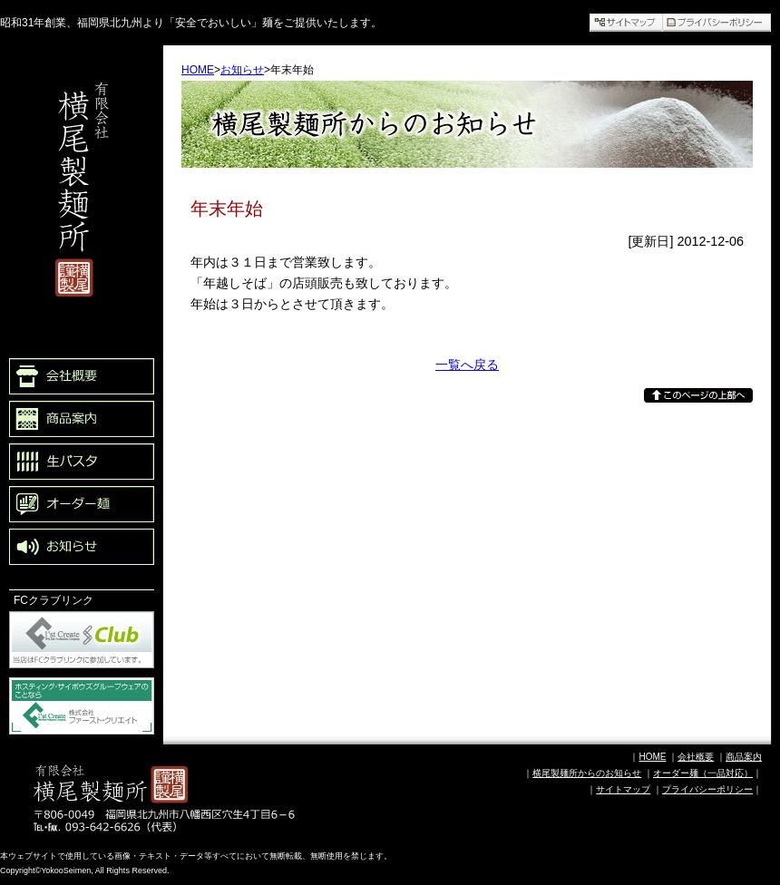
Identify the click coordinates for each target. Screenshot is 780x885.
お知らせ (242, 69)
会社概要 (696, 757)
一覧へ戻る (467, 364)
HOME (197, 69)
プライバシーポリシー (707, 789)
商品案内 (744, 757)
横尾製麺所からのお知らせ (586, 773)
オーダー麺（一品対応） (703, 773)
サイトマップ (623, 789)
